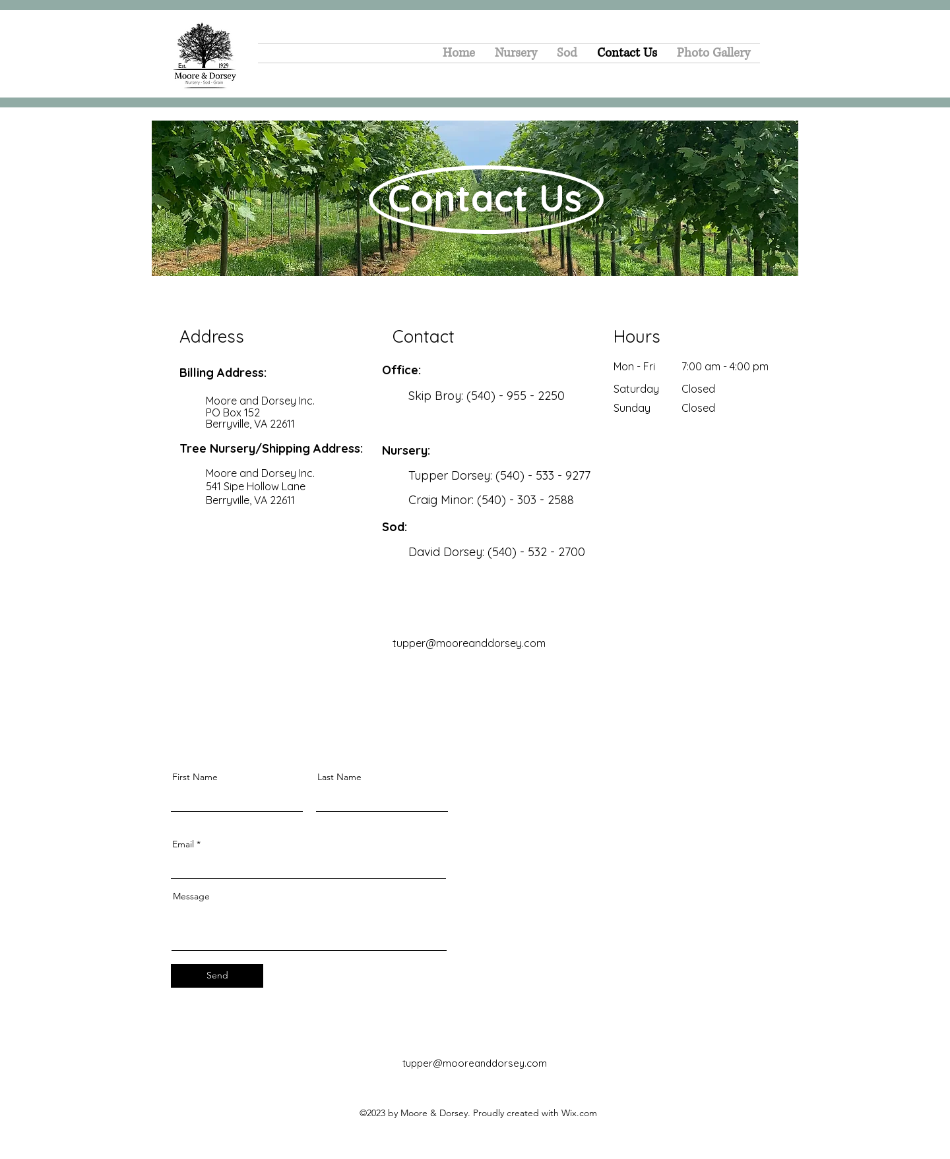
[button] (567, 53)
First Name (195, 776)
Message (191, 896)
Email (183, 844)
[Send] (217, 976)
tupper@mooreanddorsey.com (474, 1063)
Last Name (339, 776)
